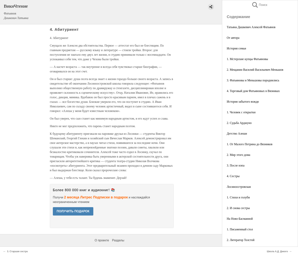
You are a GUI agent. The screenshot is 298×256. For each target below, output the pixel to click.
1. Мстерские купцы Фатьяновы (247, 59)
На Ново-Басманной (240, 218)
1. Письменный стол (240, 229)
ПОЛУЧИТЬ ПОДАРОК (73, 211)
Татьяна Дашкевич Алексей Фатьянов (251, 27)
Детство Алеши (237, 133)
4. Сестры (233, 176)
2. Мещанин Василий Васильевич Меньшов (255, 69)
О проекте (102, 240)
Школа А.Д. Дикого (277, 251)
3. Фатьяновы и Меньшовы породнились (253, 80)
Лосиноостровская (239, 186)
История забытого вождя (243, 101)
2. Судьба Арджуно (239, 122)
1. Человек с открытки (241, 112)
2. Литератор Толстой (240, 240)
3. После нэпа (235, 165)
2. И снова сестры (238, 208)
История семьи (236, 48)
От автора (233, 37)
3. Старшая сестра (17, 251)
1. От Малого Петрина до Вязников (249, 144)
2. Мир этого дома (238, 154)
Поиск (259, 4)
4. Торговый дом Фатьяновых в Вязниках (253, 91)
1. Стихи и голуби (238, 197)
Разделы (118, 240)
